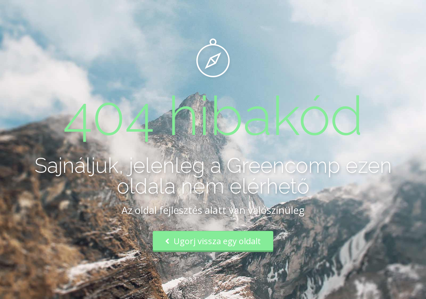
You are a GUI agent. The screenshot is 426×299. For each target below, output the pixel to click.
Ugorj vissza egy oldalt (213, 241)
